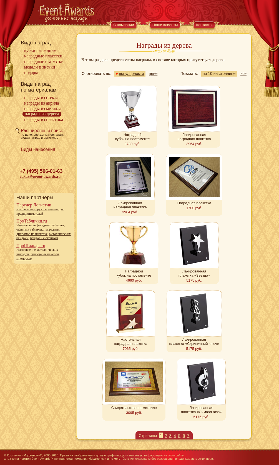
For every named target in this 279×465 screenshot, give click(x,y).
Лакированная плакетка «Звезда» (194, 273)
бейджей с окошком (44, 238)
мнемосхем (24, 259)
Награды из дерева (42, 113)
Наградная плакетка (194, 203)
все (243, 73)
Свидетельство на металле (134, 408)
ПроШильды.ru (30, 245)
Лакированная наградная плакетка (194, 137)
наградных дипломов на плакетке (38, 232)
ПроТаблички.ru (31, 221)
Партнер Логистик (33, 205)
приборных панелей (45, 254)
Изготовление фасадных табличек (40, 225)
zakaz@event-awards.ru (40, 177)
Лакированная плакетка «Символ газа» (201, 410)
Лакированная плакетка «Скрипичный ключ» (194, 341)
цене (153, 73)
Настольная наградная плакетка (130, 341)
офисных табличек (29, 229)
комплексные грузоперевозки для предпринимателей (40, 211)
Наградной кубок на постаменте (132, 137)
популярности (130, 73)
